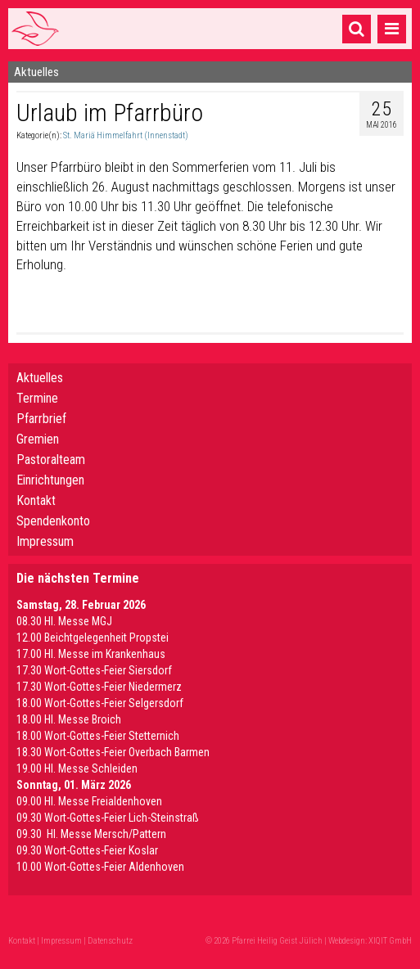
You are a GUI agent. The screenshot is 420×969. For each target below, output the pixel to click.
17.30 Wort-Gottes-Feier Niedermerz (99, 686)
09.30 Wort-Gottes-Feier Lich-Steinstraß (107, 817)
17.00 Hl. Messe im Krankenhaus (90, 653)
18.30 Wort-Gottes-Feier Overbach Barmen (113, 752)
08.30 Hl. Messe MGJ (64, 621)
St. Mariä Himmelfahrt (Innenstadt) (125, 135)
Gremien (37, 439)
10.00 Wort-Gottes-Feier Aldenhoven (100, 866)
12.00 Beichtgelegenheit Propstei (92, 637)
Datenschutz (110, 940)
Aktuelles (39, 377)
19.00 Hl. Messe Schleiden (77, 768)
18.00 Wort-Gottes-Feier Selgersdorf (99, 703)
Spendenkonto (53, 521)
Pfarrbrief (41, 418)
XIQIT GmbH (390, 940)
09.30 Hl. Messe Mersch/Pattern (91, 834)
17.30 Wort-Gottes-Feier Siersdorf (94, 670)
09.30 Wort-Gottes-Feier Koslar (87, 850)
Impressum (45, 541)
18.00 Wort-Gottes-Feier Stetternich (97, 735)
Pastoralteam (50, 459)
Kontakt (36, 500)
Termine (37, 398)
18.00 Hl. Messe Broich (68, 719)
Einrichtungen (50, 480)
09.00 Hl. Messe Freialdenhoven (89, 801)
